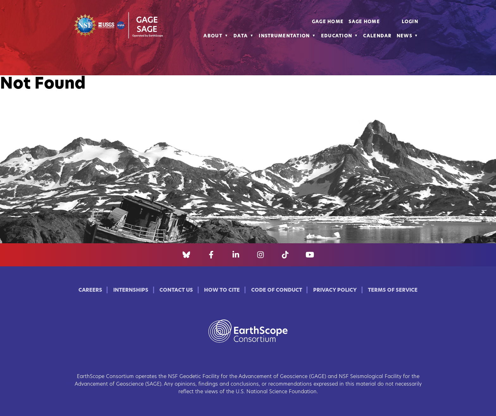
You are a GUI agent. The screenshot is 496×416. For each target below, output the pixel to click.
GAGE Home (328, 22)
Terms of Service (393, 290)
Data (240, 36)
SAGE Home (364, 22)
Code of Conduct (276, 290)
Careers (90, 290)
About (212, 36)
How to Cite (222, 290)
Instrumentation (284, 36)
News (404, 36)
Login (410, 22)
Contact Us (176, 290)
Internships (130, 290)
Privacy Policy (335, 290)
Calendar (377, 36)
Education (336, 36)
